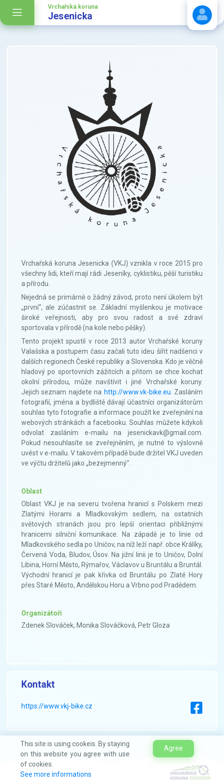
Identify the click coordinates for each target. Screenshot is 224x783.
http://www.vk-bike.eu (137, 392)
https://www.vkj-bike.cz (56, 706)
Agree (173, 748)
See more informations (55, 774)
